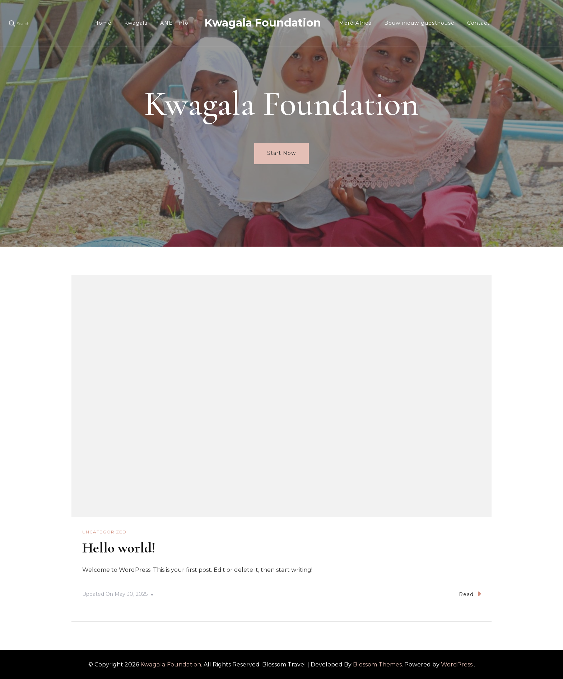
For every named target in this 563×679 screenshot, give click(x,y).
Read (470, 594)
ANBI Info (174, 23)
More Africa (355, 23)
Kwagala (136, 23)
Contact (478, 23)
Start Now (281, 153)
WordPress (457, 664)
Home (103, 23)
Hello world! (118, 547)
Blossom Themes (377, 664)
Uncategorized (104, 532)
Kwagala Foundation (263, 22)
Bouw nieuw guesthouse (419, 23)
